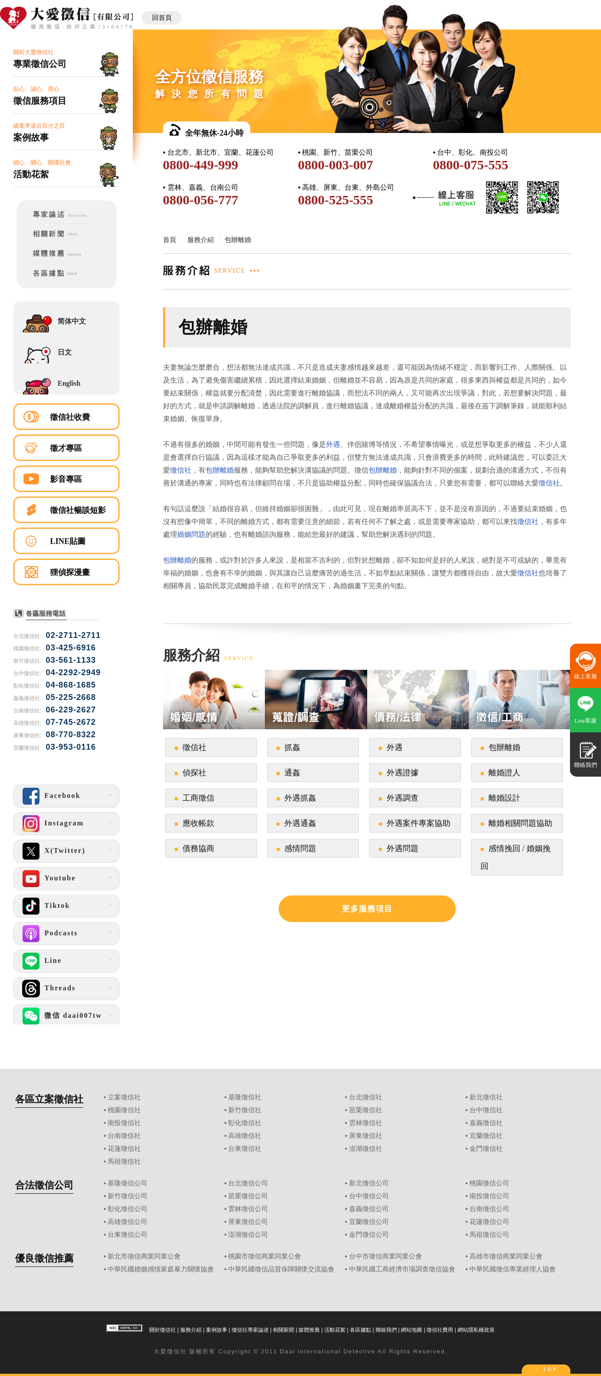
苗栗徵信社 (365, 1110)
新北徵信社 (486, 1097)
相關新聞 (283, 1330)
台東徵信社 (244, 1148)
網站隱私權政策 (476, 1330)
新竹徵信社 (244, 1110)
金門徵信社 (486, 1148)
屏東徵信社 (365, 1135)
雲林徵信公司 (248, 1208)
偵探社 (194, 772)
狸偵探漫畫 (70, 572)
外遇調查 (403, 798)
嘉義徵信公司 (369, 1208)
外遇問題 (403, 848)
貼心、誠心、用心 (66, 96)
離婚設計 (504, 798)
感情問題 (300, 848)
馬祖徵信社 (124, 1161)
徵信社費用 (440, 1330)
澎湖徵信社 (365, 1148)
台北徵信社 (365, 1097)
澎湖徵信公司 (248, 1234)
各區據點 (360, 1330)
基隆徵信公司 (127, 1183)
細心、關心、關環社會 (66, 169)
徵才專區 (66, 448)
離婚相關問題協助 (520, 823)
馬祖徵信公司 (489, 1234)
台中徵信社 (486, 1110)
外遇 (333, 444)
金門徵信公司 (369, 1234)
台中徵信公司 (369, 1196)
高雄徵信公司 (127, 1221)
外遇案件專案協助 (418, 823)
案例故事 (216, 1330)
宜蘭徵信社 (486, 1135)
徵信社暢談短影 (78, 510)
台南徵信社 (124, 1135)
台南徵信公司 (489, 1208)
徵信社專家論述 (250, 1330)
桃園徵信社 (124, 1110)
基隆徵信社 (244, 1097)
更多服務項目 (367, 908)
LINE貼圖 (67, 541)
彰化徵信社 (244, 1122)
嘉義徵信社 (486, 1122)
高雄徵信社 (244, 1135)
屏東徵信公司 (248, 1221)
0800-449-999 (200, 164)
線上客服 (585, 676)
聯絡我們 (386, 1330)
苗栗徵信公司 (248, 1196)
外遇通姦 (300, 823)
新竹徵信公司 (127, 1196)
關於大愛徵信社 (66, 59)
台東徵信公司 (127, 1234)
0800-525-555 (335, 199)
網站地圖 (411, 1330)
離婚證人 (504, 772)
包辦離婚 (220, 470)
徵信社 (180, 470)
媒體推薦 (309, 1330)
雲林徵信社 (365, 1122)
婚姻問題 (191, 534)
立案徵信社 (124, 1097)
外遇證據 (403, 772)
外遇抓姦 (300, 798)
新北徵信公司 (369, 1183)
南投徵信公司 (489, 1196)
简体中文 (72, 321)
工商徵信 (198, 798)
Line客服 (585, 720)
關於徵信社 (162, 1330)
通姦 (292, 772)
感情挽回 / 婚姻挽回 (516, 857)
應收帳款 (198, 823)
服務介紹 (191, 1330)
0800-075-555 (470, 164)
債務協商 (198, 848)
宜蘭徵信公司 (369, 1221)
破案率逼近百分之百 (66, 132)
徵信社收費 (70, 417)
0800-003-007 (335, 164)
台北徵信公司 (248, 1183)
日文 (65, 352)
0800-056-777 (200, 199)
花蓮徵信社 (124, 1148)
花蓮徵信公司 (489, 1221)
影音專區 (66, 479)
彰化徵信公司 (127, 1208)
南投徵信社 (124, 1122)
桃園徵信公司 (489, 1183)
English (69, 383)
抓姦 (292, 747)
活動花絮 (334, 1330)
